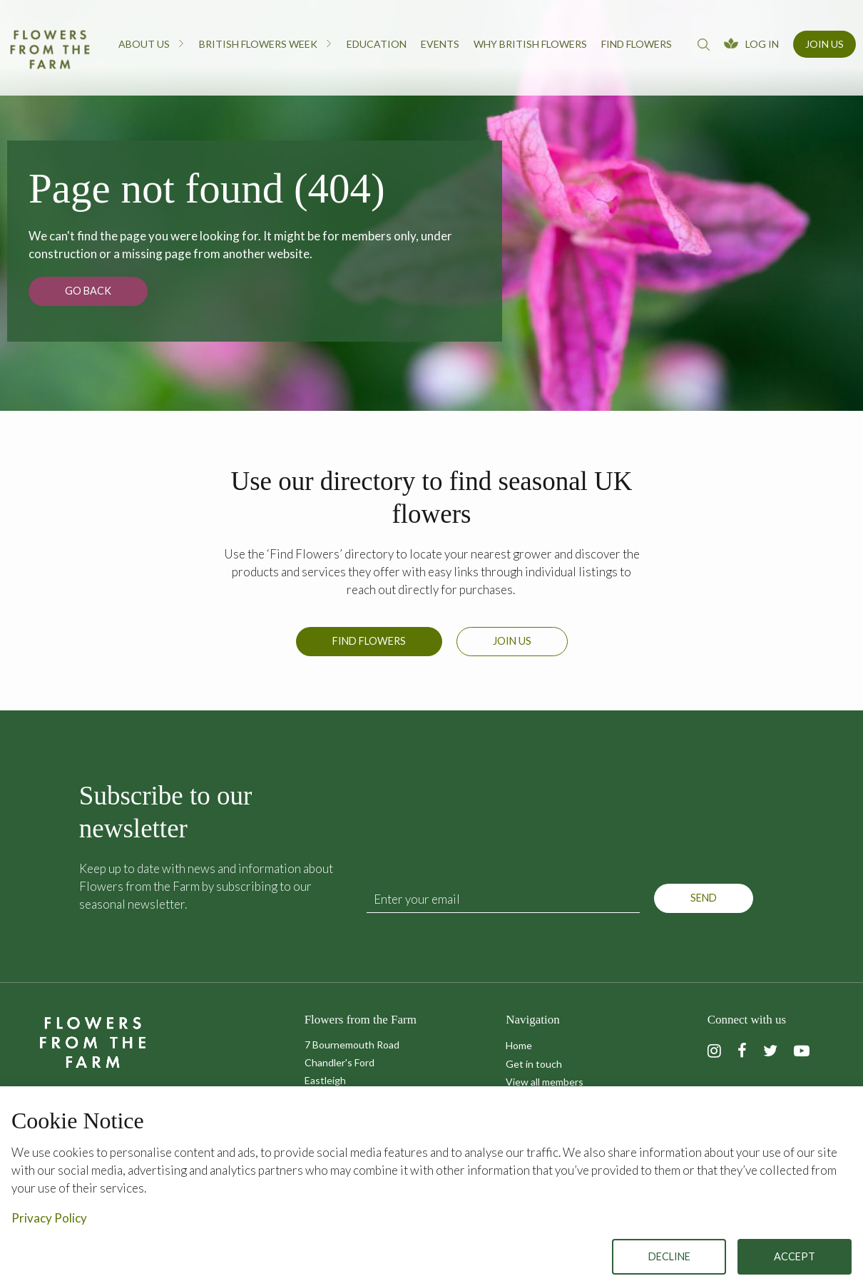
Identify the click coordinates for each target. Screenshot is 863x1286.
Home (519, 1045)
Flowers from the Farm (50, 49)
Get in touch (534, 1064)
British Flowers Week (265, 43)
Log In (762, 44)
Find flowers (636, 44)
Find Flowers (369, 641)
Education (377, 44)
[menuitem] (151, 48)
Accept (794, 1256)
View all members (544, 1082)
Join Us (824, 44)
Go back (88, 291)
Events (440, 44)
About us (151, 43)
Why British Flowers (530, 44)
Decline (669, 1256)
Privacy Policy (49, 1217)
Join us (512, 641)
